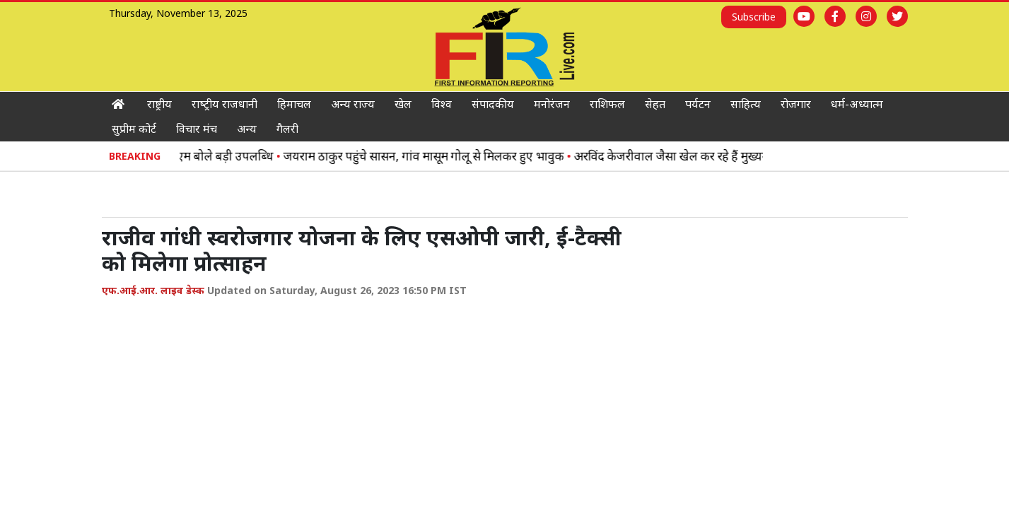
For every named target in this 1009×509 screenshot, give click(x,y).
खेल (403, 104)
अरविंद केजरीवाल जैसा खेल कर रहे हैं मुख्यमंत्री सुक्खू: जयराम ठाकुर (730, 156)
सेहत (655, 104)
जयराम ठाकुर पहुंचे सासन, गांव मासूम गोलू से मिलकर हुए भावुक (431, 156)
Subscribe (754, 16)
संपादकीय (493, 104)
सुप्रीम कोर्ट (134, 128)
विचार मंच (196, 128)
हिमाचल (294, 104)
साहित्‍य (745, 104)
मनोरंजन (552, 104)
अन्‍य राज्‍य (353, 104)
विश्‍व (441, 104)
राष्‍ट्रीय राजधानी (224, 104)
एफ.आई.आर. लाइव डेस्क (153, 290)
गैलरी (287, 128)
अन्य (247, 128)
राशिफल (607, 104)
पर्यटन (698, 104)
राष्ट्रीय (159, 104)
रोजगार (796, 104)
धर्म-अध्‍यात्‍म (857, 104)
